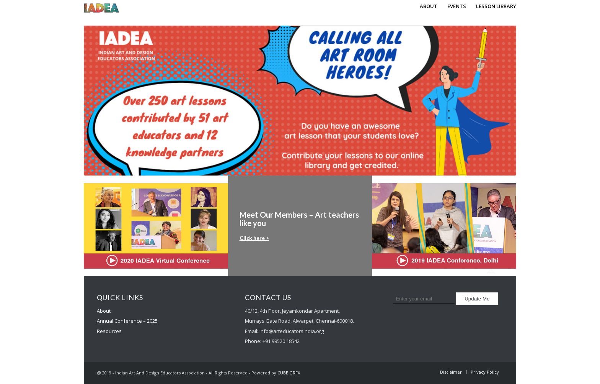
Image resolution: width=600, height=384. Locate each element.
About (104, 310)
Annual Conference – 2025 (127, 320)
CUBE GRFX (288, 373)
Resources (109, 331)
